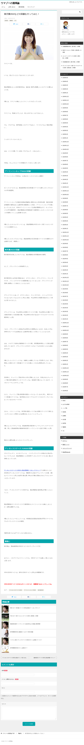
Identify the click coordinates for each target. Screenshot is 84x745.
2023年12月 (66, 187)
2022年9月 (65, 243)
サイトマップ (31, 7)
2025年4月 (65, 126)
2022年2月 (65, 270)
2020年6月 (65, 345)
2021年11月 (66, 281)
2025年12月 (66, 96)
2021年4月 (65, 307)
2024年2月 (65, 179)
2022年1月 (65, 273)
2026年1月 (65, 92)
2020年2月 (65, 360)
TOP (9, 733)
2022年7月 (65, 251)
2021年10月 (66, 285)
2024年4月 (65, 172)
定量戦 (64, 415)
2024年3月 (65, 175)
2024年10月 (66, 149)
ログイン (65, 440)
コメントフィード (67, 448)
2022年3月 (65, 266)
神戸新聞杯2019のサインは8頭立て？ (18, 647)
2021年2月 (65, 315)
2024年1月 (65, 183)
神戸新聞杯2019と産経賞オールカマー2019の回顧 (21, 631)
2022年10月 (66, 239)
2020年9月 (65, 334)
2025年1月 (65, 138)
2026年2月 (65, 89)
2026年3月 (65, 85)
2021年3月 (65, 311)
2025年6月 (65, 119)
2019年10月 (66, 375)
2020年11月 (66, 326)
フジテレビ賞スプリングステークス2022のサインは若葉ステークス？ (26, 639)
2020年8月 (65, 337)
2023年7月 (65, 205)
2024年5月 (65, 168)
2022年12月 (66, 232)
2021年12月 (66, 277)
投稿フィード (66, 444)
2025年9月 (65, 108)
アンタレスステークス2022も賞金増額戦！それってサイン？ (22, 470)
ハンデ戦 (65, 408)
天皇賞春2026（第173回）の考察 (71, 62)
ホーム (3, 7)
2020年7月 (65, 341)
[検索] (72, 12)
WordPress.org (66, 452)
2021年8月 (65, 292)
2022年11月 (66, 236)
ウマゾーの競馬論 (11, 3)
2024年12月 (66, 141)
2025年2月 (65, 134)
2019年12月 (66, 368)
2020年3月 (65, 356)
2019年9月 (65, 379)
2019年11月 (66, 371)
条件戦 (64, 423)
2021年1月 (65, 319)
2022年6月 (65, 255)
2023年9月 (65, 198)
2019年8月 (65, 383)
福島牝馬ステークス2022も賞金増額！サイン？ (44, 657)
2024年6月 (65, 164)
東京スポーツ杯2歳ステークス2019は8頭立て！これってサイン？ (25, 607)
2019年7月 (65, 386)
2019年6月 (65, 390)
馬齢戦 (11, 20)
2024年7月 (65, 160)
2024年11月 (66, 145)
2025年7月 (65, 115)
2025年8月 (65, 111)
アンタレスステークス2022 (15, 590)
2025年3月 (65, 130)
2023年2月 (65, 224)
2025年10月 (66, 104)
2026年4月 (65, 81)
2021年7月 (65, 296)
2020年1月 (65, 364)
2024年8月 (65, 156)
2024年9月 (65, 153)
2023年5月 (65, 213)
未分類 (64, 419)
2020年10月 (66, 330)
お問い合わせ (11, 7)
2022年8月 (65, 247)
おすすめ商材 (66, 404)
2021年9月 (65, 289)
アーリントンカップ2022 (30, 590)
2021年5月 (65, 304)
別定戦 (6, 20)
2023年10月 (66, 194)
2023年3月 (65, 221)
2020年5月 (65, 349)
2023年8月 (65, 202)
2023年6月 (65, 209)
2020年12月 (66, 322)
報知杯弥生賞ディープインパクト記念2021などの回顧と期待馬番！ (25, 623)
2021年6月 (65, 300)
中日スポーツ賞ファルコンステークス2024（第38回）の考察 (24, 615)
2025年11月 (66, 100)
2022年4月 (65, 262)
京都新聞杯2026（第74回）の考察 (71, 46)
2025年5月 (65, 123)
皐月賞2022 (40, 590)
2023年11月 (66, 190)
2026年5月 (65, 77)
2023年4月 (65, 217)
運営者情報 (21, 7)
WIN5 (64, 400)
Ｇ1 (15, 20)
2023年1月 (65, 228)
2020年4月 (65, 353)
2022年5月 (65, 258)
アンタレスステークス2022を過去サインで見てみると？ (15, 657)
